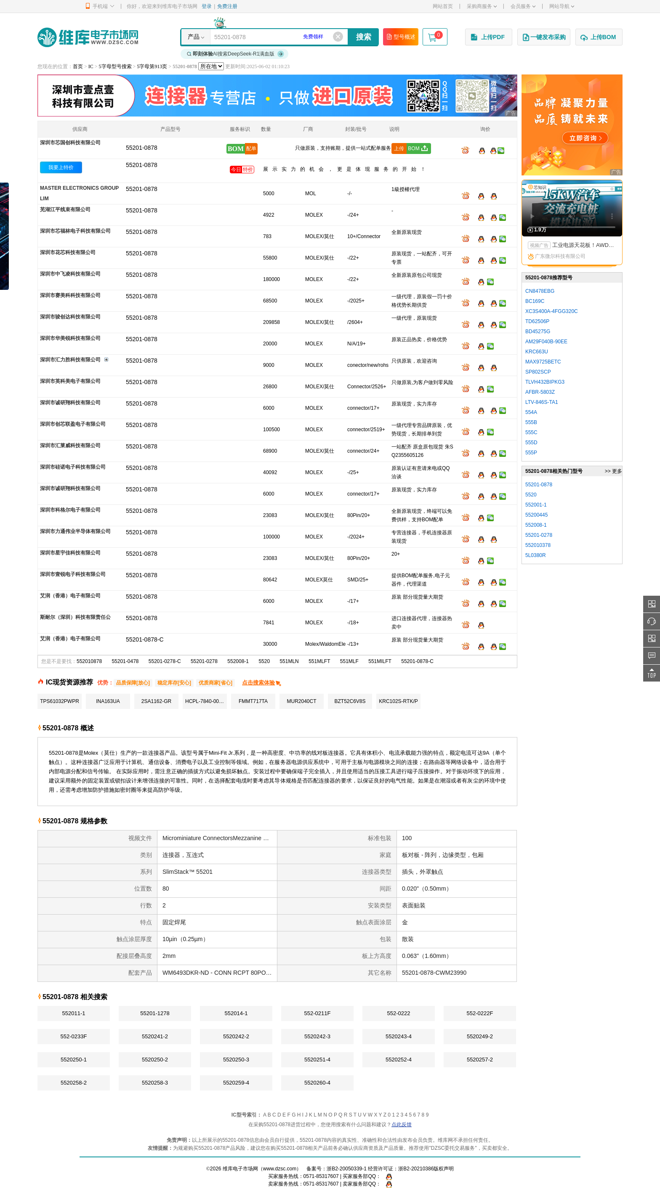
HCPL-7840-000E (205, 701)
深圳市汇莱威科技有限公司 (70, 445)
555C (531, 432)
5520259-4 (236, 1083)
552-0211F (317, 1013)
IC (90, 66)
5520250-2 (155, 1059)
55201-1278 (154, 1013)
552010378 (538, 545)
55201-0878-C (417, 661)
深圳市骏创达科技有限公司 (70, 317)
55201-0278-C (165, 661)
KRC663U (536, 352)
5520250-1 (74, 1059)
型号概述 (400, 36)
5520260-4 (317, 1083)
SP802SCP (538, 372)
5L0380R (535, 555)
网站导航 (561, 6)
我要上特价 (61, 167)
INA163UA (108, 701)
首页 (78, 66)
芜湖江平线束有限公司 (65, 209)
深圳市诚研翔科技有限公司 (70, 403)
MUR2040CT (301, 701)
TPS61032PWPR (59, 701)
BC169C (534, 301)
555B (531, 422)
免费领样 (313, 37)
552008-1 (238, 661)
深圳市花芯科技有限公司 (68, 252)
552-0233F (74, 1036)
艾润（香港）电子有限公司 (70, 596)
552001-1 (536, 505)
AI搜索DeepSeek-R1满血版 (236, 54)
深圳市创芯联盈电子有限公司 (73, 424)
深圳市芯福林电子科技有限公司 (75, 231)
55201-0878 (141, 165)
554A (531, 412)
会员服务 (523, 6)
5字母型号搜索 (115, 66)
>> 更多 (613, 471)
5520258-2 (74, 1083)
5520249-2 (480, 1036)
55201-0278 (204, 661)
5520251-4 (317, 1059)
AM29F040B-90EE (546, 342)
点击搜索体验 (262, 682)
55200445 (536, 515)
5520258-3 (155, 1083)
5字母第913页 (152, 66)
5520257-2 (480, 1059)
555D (531, 443)
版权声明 (444, 1169)
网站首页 (443, 6)
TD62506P (537, 321)
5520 (264, 661)
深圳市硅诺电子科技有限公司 (73, 467)
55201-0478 (125, 661)
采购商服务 (482, 6)
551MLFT (319, 661)
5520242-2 (236, 1036)
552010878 (89, 661)
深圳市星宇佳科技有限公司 (70, 553)
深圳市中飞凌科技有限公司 (70, 274)
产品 (194, 36)
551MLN (288, 661)
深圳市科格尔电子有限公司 (70, 510)
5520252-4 (399, 1059)
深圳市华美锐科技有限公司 (70, 338)
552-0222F (480, 1013)
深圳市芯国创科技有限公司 (70, 143)
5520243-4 (399, 1036)
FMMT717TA (253, 701)
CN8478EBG (539, 291)
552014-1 (236, 1013)
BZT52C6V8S (349, 701)
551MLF (349, 661)
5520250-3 (236, 1059)
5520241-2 (155, 1036)
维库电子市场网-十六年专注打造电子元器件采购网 (87, 37)
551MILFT (379, 661)
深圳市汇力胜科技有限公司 (70, 360)
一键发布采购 (544, 37)
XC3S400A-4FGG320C (551, 311)
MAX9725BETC (543, 362)
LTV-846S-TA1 (541, 402)
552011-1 (73, 1013)
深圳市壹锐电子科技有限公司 (73, 574)
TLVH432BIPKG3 (544, 382)
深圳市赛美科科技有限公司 (70, 295)
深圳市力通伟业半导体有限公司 (75, 531)
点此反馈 (401, 1124)
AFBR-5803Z (540, 392)
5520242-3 (317, 1036)
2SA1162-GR (156, 701)
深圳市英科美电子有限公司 (70, 381)
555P (531, 453)
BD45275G (537, 331)
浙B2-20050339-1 (347, 1169)
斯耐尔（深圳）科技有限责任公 (75, 617)
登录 (207, 6)
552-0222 (398, 1013)
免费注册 (227, 6)
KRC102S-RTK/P (398, 701)
